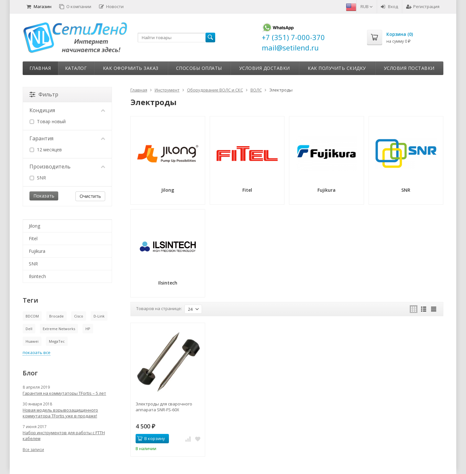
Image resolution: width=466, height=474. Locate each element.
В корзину (151, 438)
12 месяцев (46, 149)
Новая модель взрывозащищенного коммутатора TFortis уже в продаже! (60, 413)
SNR (38, 178)
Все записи (33, 449)
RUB (367, 6)
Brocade (56, 316)
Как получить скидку (337, 68)
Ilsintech (37, 276)
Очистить (90, 196)
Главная (40, 68)
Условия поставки (409, 68)
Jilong (34, 226)
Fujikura (37, 251)
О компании (75, 6)
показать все (36, 352)
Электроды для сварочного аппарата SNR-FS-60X (164, 407)
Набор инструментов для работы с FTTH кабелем (64, 435)
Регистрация (422, 6)
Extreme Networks (59, 328)
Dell (29, 328)
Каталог (76, 68)
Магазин (39, 6)
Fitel (33, 238)
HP (87, 328)
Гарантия (67, 138)
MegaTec (57, 341)
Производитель (67, 166)
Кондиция (67, 110)
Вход (389, 6)
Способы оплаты (199, 68)
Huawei (32, 341)
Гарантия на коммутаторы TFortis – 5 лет (64, 393)
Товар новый (48, 121)
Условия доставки (264, 68)
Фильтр (43, 94)
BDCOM (32, 316)
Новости (111, 6)
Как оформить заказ (131, 68)
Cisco (78, 316)
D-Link (99, 316)
